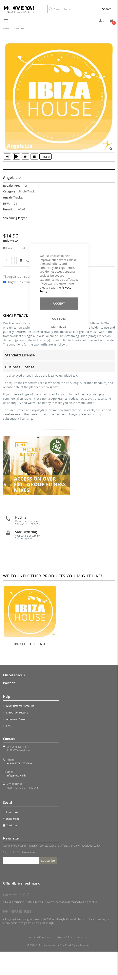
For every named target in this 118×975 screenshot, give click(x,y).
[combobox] (73, 9)
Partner (9, 706)
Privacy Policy (64, 960)
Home (6, 28)
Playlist (46, 156)
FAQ (8, 749)
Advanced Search (16, 742)
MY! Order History (17, 736)
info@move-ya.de (16, 799)
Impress (81, 960)
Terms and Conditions (38, 960)
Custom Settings (59, 319)
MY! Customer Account (20, 729)
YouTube (10, 848)
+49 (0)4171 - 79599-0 (27, 546)
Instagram (11, 842)
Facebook (10, 835)
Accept (59, 303)
